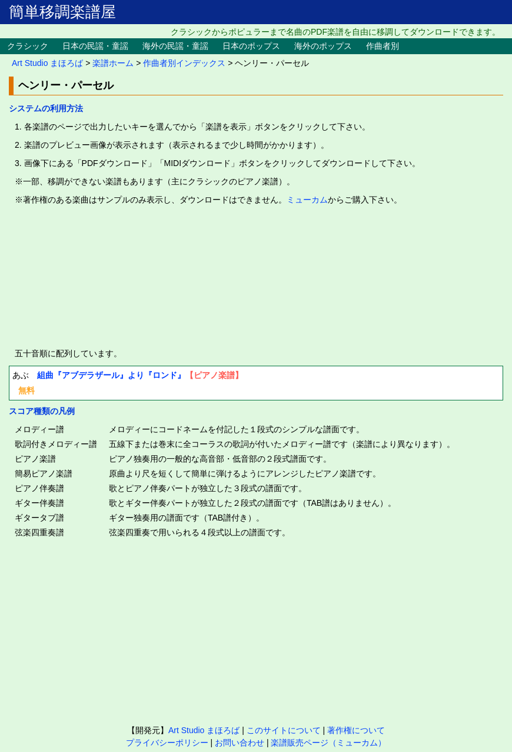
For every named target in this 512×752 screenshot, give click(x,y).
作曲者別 (382, 46)
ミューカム (307, 199)
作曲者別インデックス (184, 63)
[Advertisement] (256, 277)
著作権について (356, 730)
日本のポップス (251, 46)
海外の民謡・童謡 (175, 46)
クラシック (27, 46)
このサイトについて (284, 730)
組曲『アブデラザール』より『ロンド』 (111, 375)
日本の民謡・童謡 (95, 46)
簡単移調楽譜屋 (62, 12)
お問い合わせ (239, 742)
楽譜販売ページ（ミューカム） (328, 742)
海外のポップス (323, 46)
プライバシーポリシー (167, 742)
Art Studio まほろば (47, 63)
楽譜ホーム (113, 63)
